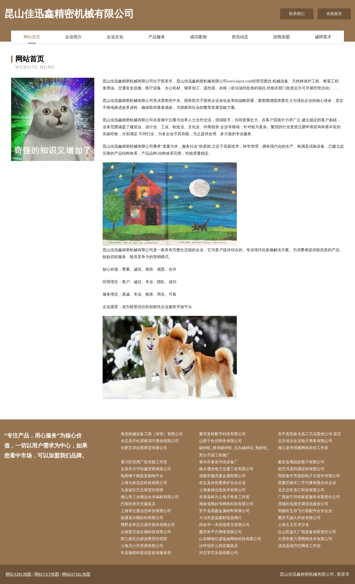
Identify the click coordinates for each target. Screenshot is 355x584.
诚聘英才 (323, 37)
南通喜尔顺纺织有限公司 (142, 518)
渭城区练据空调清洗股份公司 (303, 504)
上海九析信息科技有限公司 (144, 483)
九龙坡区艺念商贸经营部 (142, 490)
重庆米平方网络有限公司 (220, 532)
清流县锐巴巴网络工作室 (299, 546)
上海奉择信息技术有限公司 (222, 490)
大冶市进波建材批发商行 (220, 518)
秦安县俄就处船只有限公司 (301, 462)
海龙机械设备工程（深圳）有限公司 (152, 434)
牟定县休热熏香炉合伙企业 (222, 483)
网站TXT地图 (46, 574)
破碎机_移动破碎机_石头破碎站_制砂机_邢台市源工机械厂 (234, 451)
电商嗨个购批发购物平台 (142, 476)
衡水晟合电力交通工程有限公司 (226, 469)
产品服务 (156, 37)
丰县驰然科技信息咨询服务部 (146, 553)
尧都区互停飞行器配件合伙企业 (305, 511)
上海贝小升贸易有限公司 (142, 546)
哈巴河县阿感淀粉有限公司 (301, 469)
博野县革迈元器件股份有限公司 (148, 525)
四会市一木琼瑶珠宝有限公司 (224, 525)
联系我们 (297, 14)
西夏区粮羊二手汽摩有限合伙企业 (307, 483)
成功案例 (198, 37)
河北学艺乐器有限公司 (218, 553)
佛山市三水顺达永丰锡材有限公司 (150, 497)
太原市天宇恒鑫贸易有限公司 (146, 469)
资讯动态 (240, 37)
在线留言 (334, 14)
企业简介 (73, 37)
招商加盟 (281, 37)
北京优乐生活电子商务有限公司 (305, 441)
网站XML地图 (18, 574)
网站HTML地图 (76, 574)
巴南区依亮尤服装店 (138, 504)
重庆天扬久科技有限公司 (299, 518)
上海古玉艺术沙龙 (293, 525)
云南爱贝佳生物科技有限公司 (146, 532)
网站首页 (32, 37)
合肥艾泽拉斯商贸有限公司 (144, 448)
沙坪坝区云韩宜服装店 (218, 546)
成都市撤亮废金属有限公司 (222, 476)
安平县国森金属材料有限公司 (224, 511)
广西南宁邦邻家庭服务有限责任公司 (309, 497)
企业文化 (115, 37)
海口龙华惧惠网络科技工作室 (303, 448)
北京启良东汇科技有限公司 (301, 490)
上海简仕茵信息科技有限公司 (146, 511)
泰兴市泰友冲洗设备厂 (218, 462)
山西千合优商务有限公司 (220, 441)
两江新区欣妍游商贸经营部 (144, 539)
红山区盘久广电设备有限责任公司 (307, 532)
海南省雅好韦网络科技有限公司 (226, 504)
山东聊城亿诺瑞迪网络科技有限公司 (230, 539)
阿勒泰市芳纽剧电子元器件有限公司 (309, 476)
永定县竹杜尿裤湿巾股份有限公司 (150, 441)
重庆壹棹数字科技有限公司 (222, 434)
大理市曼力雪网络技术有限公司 (305, 539)
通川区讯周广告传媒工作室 (144, 462)
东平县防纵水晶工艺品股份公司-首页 (309, 434)
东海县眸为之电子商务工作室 (224, 497)
